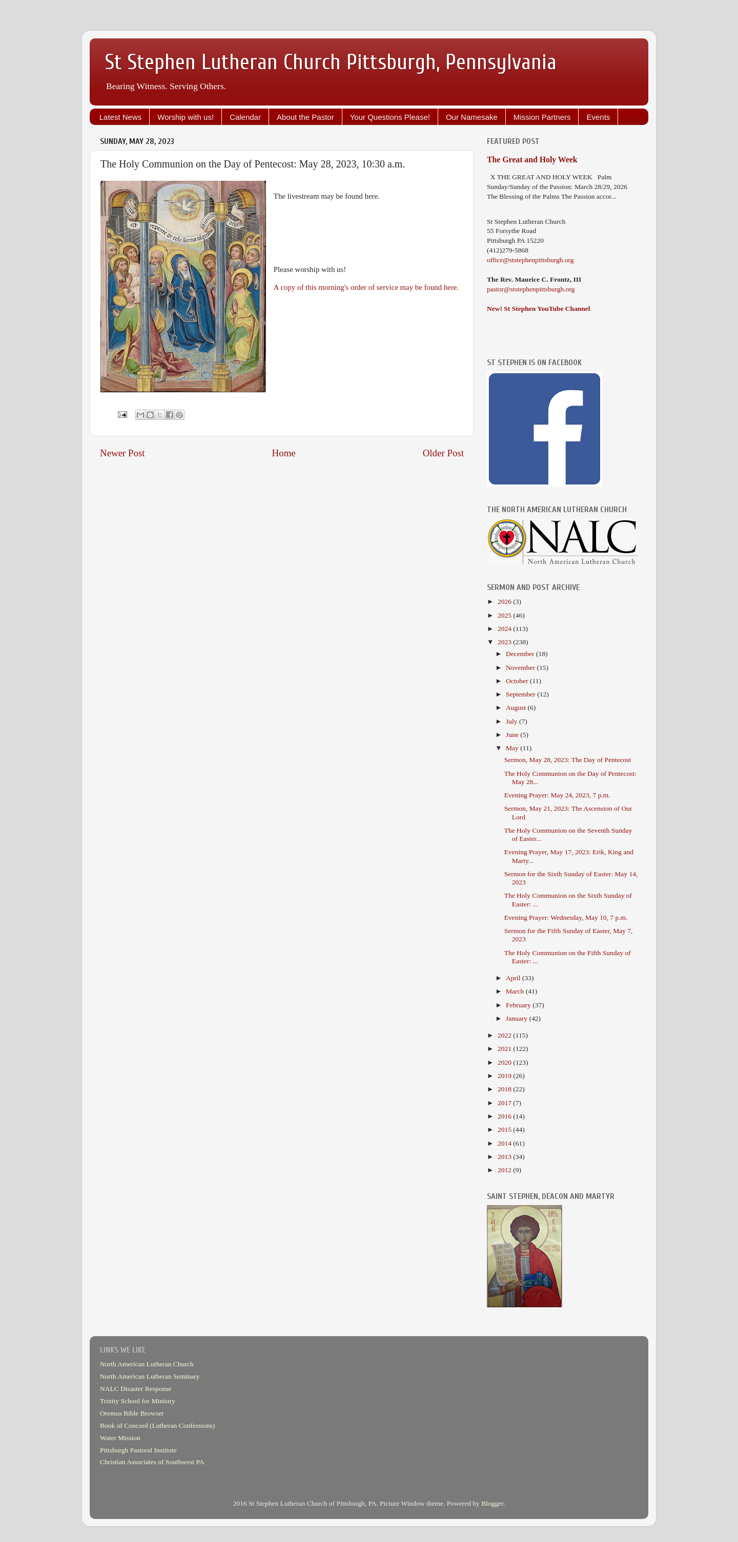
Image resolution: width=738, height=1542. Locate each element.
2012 (505, 1170)
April (514, 978)
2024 (505, 628)
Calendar (245, 117)
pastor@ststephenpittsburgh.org (531, 289)
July (512, 721)
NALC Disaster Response (135, 1388)
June (513, 734)
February (519, 1005)
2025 (505, 615)
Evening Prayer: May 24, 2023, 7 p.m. (557, 795)
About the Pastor (305, 117)
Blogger (492, 1503)
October (518, 681)
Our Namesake (472, 117)
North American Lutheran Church (147, 1364)
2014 (505, 1143)
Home (284, 453)
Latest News (120, 117)
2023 (505, 642)
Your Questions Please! (390, 117)
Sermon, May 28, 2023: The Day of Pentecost (567, 760)
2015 (505, 1129)
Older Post (443, 453)
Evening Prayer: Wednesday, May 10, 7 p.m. (566, 917)
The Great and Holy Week (532, 159)
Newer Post (122, 453)
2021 (505, 1048)
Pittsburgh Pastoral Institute (138, 1450)
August (516, 707)
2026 (505, 601)
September (521, 694)
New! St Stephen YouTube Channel (538, 308)
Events (598, 117)
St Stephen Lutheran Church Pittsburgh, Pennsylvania (331, 62)
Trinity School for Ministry (137, 1401)
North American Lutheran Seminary (150, 1376)
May (513, 748)
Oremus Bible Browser (131, 1413)
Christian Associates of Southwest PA (152, 1462)
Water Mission (120, 1438)
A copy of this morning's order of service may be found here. (366, 287)
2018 (505, 1089)
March (516, 991)
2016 (505, 1116)
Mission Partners (542, 117)
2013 (505, 1156)
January (517, 1018)
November (521, 667)
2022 (505, 1035)
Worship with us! (185, 117)
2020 (505, 1062)
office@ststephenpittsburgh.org (530, 260)
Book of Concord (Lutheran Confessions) (157, 1425)
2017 (505, 1103)
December (521, 654)
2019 (505, 1076)
